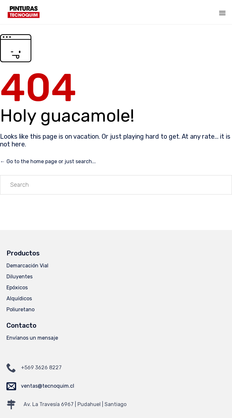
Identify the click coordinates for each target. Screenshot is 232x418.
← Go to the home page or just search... (48, 161)
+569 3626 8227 (41, 367)
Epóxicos (17, 287)
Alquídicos (19, 298)
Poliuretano (20, 309)
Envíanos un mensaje (32, 338)
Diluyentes (19, 277)
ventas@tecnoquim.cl (47, 386)
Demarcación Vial (27, 266)
